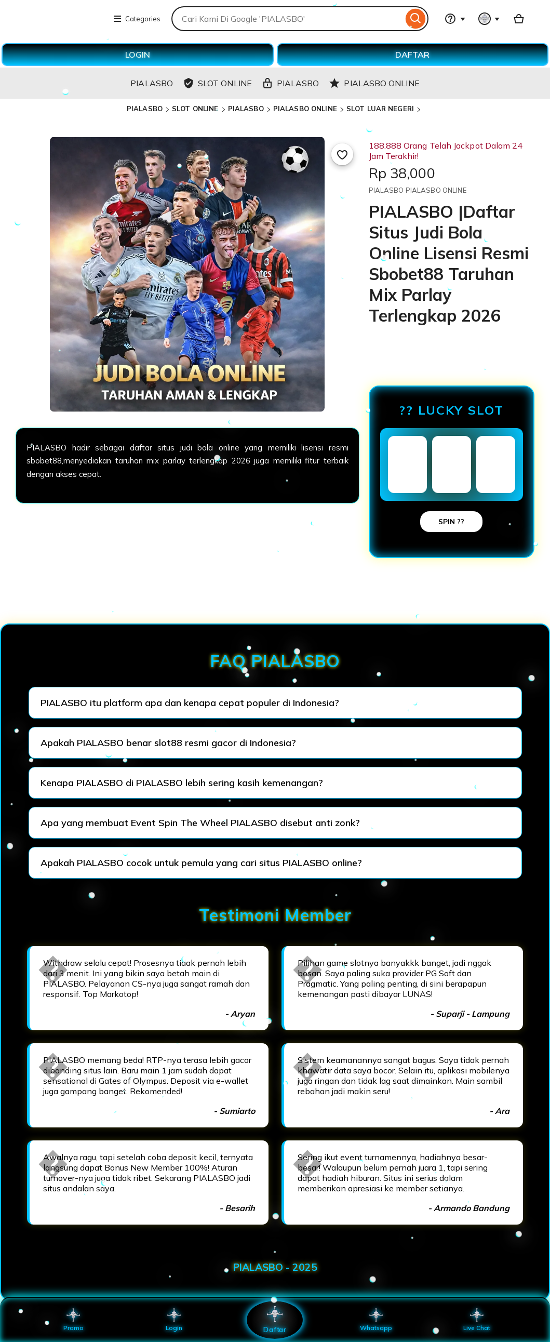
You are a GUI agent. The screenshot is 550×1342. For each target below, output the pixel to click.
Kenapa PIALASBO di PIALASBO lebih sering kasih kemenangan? (182, 783)
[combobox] (287, 18)
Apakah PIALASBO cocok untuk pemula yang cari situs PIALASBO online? (201, 863)
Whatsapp (376, 1320)
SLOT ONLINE (195, 108)
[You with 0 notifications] (489, 18)
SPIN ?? (451, 521)
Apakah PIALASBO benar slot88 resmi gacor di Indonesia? (168, 743)
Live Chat (476, 1320)
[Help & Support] (455, 18)
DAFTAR (412, 54)
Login (174, 1320)
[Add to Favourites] (342, 154)
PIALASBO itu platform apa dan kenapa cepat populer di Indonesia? (190, 703)
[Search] (415, 18)
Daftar (275, 1319)
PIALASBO (145, 108)
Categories (136, 18)
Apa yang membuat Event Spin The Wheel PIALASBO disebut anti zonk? (200, 823)
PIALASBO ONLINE (305, 108)
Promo (73, 1320)
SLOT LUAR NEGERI (380, 108)
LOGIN (137, 54)
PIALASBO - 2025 (275, 1267)
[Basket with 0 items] (518, 18)
